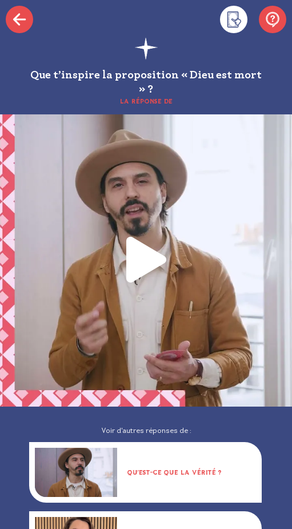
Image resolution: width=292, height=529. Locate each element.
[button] (146, 260)
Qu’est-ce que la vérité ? (174, 472)
